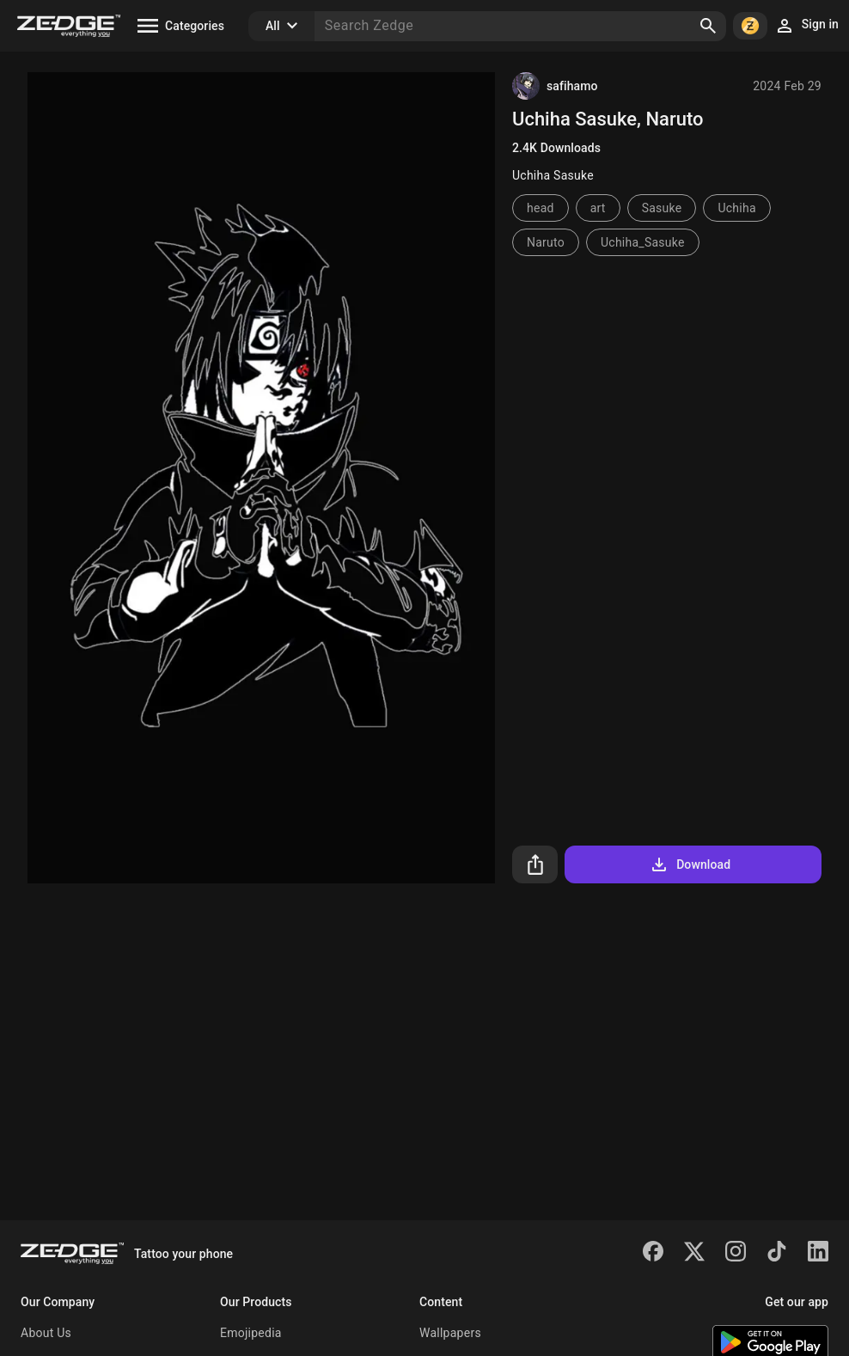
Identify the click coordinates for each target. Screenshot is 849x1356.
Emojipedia (251, 1333)
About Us (46, 1333)
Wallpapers (450, 1333)
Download (689, 864)
